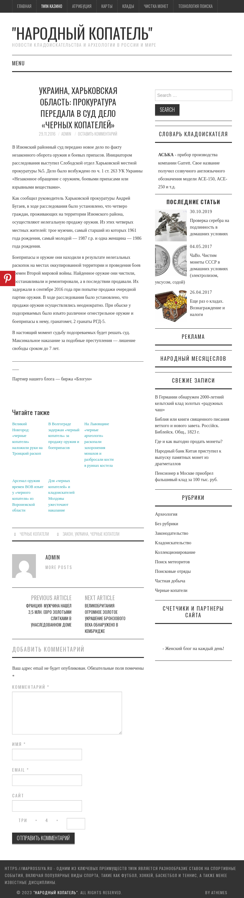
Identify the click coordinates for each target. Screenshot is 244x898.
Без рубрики (166, 523)
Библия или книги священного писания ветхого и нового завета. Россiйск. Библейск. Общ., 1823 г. (192, 425)
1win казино (51, 6)
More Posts (58, 564)
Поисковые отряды (173, 571)
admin (66, 134)
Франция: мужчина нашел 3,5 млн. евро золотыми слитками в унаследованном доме (48, 612)
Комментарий (31, 684)
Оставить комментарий (97, 134)
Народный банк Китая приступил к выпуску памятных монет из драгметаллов (188, 457)
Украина (81, 531)
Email (20, 767)
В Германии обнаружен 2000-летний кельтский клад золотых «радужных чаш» (189, 403)
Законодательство (171, 533)
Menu (18, 63)
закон (68, 531)
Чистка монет (156, 6)
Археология (166, 514)
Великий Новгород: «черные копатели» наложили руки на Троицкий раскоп (28, 432)
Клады (128, 6)
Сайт (18, 792)
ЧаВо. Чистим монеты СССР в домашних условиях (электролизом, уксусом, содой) (191, 269)
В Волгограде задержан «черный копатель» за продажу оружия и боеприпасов (63, 435)
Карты (106, 6)
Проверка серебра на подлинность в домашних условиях (209, 227)
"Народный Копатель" (82, 33)
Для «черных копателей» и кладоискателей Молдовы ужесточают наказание (61, 493)
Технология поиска (195, 6)
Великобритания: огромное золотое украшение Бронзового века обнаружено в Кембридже (105, 616)
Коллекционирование (175, 552)
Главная (24, 6)
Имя (19, 741)
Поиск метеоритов (172, 562)
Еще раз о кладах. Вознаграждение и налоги (207, 308)
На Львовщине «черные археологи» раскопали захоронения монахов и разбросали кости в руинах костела (99, 444)
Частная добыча (170, 581)
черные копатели (104, 531)
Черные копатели (34, 531)
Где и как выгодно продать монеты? (188, 441)
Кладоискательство (173, 542)
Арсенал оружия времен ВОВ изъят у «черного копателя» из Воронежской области (27, 493)
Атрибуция (82, 6)
